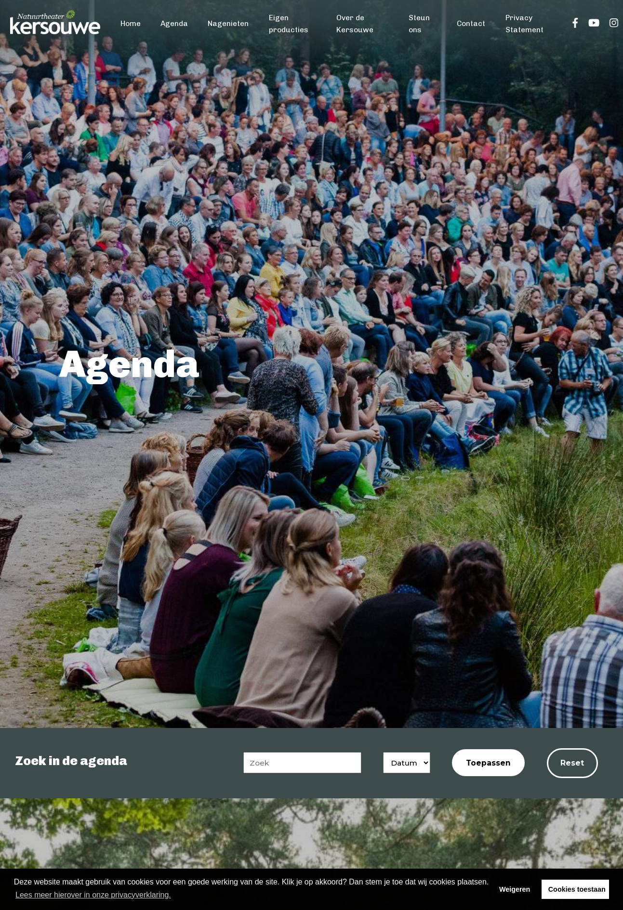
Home (130, 23)
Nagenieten (228, 23)
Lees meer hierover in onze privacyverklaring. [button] (93, 895)
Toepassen (488, 762)
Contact (471, 23)
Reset (572, 762)
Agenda (174, 23)
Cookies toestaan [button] (577, 889)
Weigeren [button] (514, 889)
